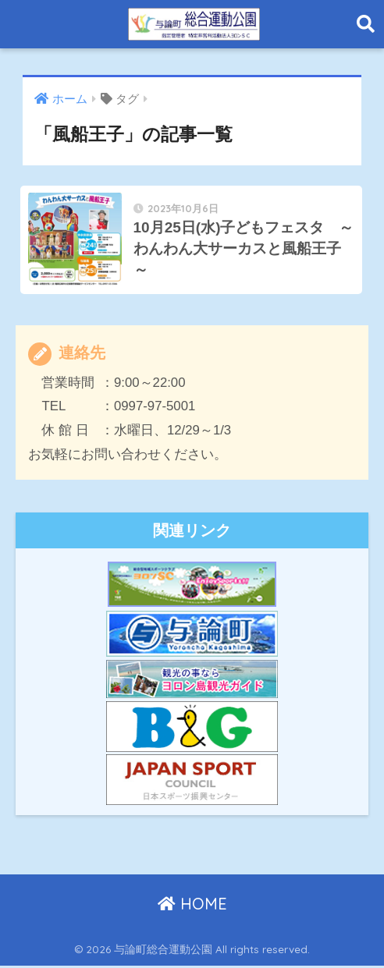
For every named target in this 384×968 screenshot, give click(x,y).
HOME (192, 906)
